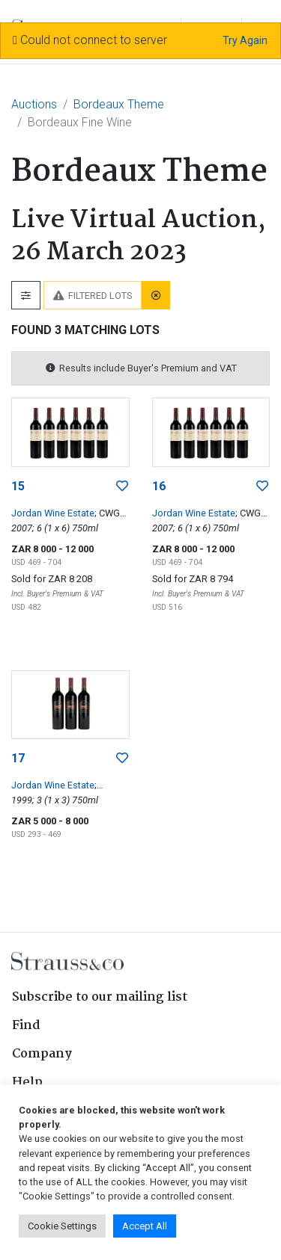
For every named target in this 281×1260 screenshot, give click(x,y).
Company (42, 1054)
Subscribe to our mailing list (99, 997)
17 (18, 758)
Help (27, 1082)
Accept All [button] (144, 1226)
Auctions (34, 104)
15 (18, 486)
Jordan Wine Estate (52, 513)
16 (159, 486)
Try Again (245, 40)
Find (26, 1026)
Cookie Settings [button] (62, 1226)
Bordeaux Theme (118, 104)
